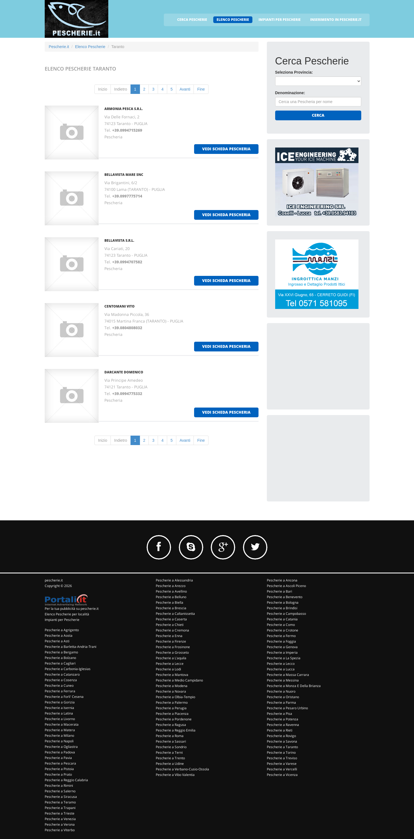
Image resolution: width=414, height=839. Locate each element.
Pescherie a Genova (282, 647)
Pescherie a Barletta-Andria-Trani (70, 646)
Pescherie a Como (281, 624)
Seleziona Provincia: (294, 72)
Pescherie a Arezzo (170, 585)
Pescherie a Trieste (59, 813)
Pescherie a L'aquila (171, 658)
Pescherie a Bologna (282, 602)
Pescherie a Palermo (172, 702)
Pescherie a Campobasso (286, 613)
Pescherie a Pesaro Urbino (287, 708)
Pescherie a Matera (60, 730)
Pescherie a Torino (281, 752)
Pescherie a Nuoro (281, 691)
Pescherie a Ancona (282, 580)
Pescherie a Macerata (62, 724)
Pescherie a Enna (169, 635)
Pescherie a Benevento (284, 597)
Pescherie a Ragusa (171, 724)
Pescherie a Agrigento (62, 630)
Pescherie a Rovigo (281, 735)
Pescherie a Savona (282, 741)
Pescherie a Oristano (283, 697)
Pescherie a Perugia (171, 708)
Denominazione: (290, 93)
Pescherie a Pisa (279, 713)
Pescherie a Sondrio (171, 747)
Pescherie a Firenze (171, 641)
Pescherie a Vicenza (282, 774)
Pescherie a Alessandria (174, 580)
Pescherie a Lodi (168, 669)
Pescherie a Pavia (58, 757)
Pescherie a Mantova (172, 674)
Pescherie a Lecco (281, 663)
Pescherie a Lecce (170, 663)
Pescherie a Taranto (282, 747)
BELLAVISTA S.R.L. (119, 240)
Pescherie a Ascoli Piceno (286, 585)
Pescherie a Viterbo (60, 830)
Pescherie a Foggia (281, 641)
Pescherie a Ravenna (283, 724)
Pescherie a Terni (169, 752)
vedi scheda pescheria (226, 148)
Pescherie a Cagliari (60, 663)
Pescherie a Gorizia (60, 702)
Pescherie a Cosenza (61, 680)
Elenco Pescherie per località (67, 614)
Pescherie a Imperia (282, 652)
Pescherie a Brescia (171, 608)
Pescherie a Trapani (60, 807)
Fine (201, 89)
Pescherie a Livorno (60, 718)
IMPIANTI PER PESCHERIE (280, 19)
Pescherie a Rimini (59, 785)
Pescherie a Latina (59, 713)
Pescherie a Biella (169, 602)
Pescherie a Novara (171, 691)
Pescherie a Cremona (172, 630)
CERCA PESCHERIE (192, 19)
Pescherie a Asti (57, 641)
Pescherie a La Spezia (283, 658)
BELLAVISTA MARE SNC (123, 174)
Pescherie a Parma (281, 702)
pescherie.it (54, 580)
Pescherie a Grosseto (172, 652)
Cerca (318, 115)
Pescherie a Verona (60, 824)
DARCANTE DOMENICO (123, 372)
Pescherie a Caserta (171, 619)
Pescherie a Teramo (60, 802)
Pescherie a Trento (170, 758)
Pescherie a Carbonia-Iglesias (68, 668)
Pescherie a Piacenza (172, 713)
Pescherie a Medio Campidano (179, 680)
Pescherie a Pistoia (59, 768)
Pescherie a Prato (58, 774)
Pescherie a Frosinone (173, 647)
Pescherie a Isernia (59, 707)
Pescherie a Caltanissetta (175, 613)
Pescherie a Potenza (282, 719)
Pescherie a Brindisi (282, 608)
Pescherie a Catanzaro (62, 674)
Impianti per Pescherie (62, 619)
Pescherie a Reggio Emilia (175, 730)
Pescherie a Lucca (281, 669)
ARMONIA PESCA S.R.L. (123, 108)
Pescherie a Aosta (58, 635)
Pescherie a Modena (171, 685)
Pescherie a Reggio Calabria (66, 780)
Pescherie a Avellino (171, 591)
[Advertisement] (316, 366)
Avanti (185, 89)
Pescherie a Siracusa (61, 796)
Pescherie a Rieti (279, 730)
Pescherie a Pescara (60, 763)
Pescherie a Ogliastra (61, 746)
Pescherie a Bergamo (61, 652)
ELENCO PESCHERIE (233, 19)
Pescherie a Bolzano (60, 657)
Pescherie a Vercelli (282, 769)
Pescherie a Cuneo (59, 685)
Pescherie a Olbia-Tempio (175, 697)
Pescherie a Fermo (281, 635)
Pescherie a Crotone (282, 630)
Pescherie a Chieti (170, 624)
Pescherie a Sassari (171, 741)
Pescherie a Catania (282, 619)
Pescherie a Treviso (282, 758)
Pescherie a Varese (282, 763)
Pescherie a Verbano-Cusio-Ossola (182, 769)
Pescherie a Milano (59, 735)
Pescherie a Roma (170, 735)
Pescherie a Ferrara (60, 691)
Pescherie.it (59, 46)
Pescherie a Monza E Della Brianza (294, 685)
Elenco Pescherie (90, 46)
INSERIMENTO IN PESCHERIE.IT (336, 19)
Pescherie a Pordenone (174, 719)
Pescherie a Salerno (60, 791)
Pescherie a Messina (283, 680)
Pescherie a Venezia (60, 818)
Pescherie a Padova (60, 752)
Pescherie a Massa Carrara (288, 674)
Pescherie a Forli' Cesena (64, 696)
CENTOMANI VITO (119, 306)
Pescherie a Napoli (59, 741)
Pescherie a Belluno (171, 597)
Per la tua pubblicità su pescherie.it (72, 608)
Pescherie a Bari (279, 591)
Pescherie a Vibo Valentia (175, 774)
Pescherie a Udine (170, 763)
